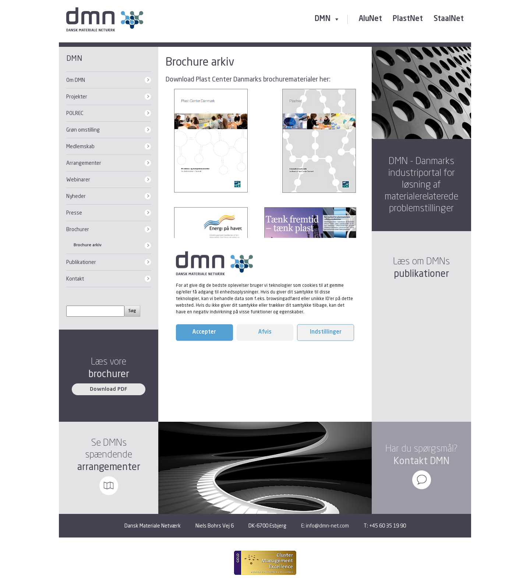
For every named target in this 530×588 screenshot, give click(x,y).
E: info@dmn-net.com (325, 525)
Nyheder (76, 196)
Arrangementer (83, 163)
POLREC (75, 113)
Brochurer (77, 229)
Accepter (204, 332)
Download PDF (108, 389)
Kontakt (75, 278)
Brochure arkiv (88, 245)
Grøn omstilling (83, 129)
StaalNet (449, 19)
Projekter (76, 96)
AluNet (370, 19)
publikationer (421, 273)
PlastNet (408, 19)
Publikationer (81, 262)
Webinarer (78, 179)
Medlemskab (80, 146)
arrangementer (108, 466)
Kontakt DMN (421, 460)
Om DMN (75, 80)
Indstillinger (326, 332)
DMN (327, 19)
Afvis (265, 332)
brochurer (108, 373)
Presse (74, 212)
